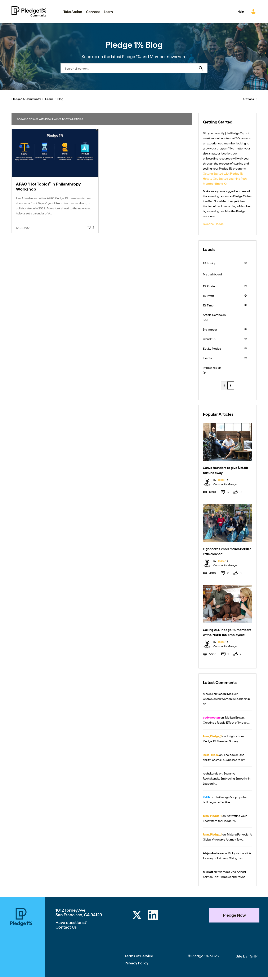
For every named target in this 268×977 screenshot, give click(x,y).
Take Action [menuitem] (72, 12)
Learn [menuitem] (108, 12)
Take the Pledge (213, 224)
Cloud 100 (209, 339)
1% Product (210, 286)
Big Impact (210, 329)
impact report (212, 367)
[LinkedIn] (153, 915)
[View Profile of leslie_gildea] (211, 754)
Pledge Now (234, 915)
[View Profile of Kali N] (206, 797)
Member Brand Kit (215, 183)
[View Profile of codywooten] (211, 717)
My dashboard (212, 274)
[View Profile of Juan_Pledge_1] (212, 736)
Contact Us (66, 927)
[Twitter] (137, 916)
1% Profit (208, 295)
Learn (49, 99)
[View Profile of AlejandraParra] (213, 853)
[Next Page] (230, 385)
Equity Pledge (212, 348)
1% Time (208, 305)
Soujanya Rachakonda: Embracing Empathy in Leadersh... (226, 778)
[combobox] (134, 68)
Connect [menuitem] (93, 12)
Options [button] (248, 99)
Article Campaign (214, 315)
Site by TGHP (247, 956)
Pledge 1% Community (29, 11)
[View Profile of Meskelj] (208, 693)
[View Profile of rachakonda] (210, 773)
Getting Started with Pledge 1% (223, 173)
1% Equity (209, 263)
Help (241, 11)
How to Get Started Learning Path (225, 178)
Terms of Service (139, 956)
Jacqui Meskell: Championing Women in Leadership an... (226, 699)
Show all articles (72, 119)
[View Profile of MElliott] (208, 871)
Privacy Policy (136, 963)
